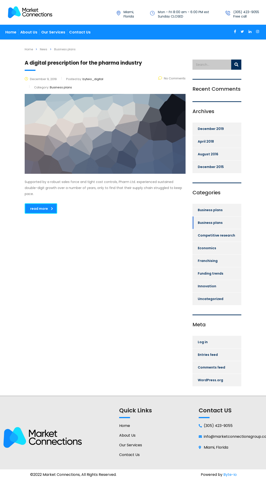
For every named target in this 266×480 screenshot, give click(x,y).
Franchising (208, 260)
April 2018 (206, 141)
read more (41, 208)
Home (10, 32)
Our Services (53, 32)
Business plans (210, 210)
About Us (28, 32)
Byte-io (230, 474)
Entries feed (208, 354)
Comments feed (211, 367)
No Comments (172, 78)
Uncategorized (210, 299)
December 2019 (211, 128)
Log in (203, 342)
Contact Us (80, 32)
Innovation (207, 286)
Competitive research (216, 235)
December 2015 (211, 167)
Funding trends (210, 273)
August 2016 (208, 154)
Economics (207, 248)
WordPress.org (210, 380)
